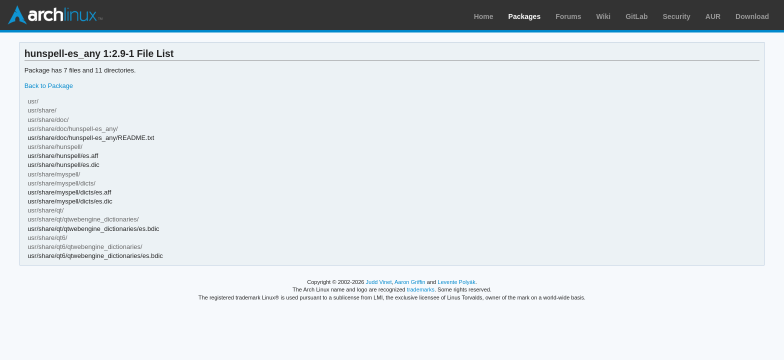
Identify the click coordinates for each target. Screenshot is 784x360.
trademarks (420, 289)
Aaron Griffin (410, 282)
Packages (524, 16)
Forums (568, 16)
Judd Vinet (379, 282)
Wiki (603, 16)
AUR (713, 16)
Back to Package (48, 86)
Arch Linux (55, 15)
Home (484, 16)
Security (676, 16)
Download (752, 16)
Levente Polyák (456, 282)
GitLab (637, 16)
